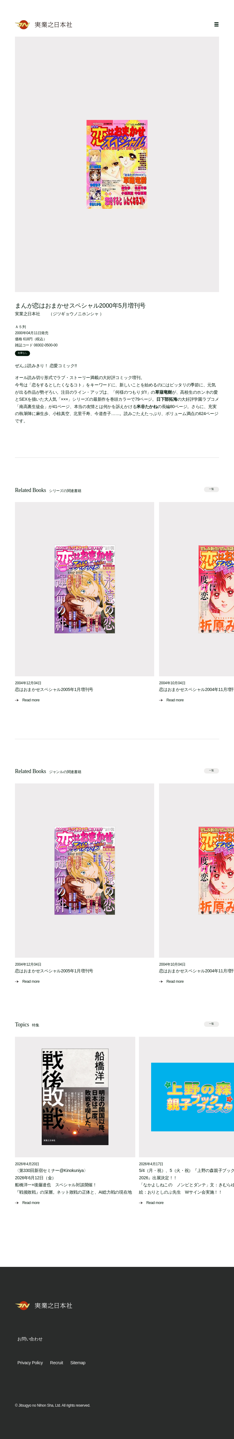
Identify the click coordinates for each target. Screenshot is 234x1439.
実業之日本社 (27, 313)
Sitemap (77, 1362)
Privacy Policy (30, 1362)
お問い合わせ (29, 1338)
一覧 (211, 489)
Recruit (56, 1362)
